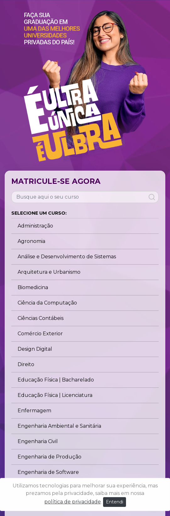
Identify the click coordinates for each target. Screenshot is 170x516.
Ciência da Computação (47, 303)
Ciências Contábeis (40, 318)
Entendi (114, 502)
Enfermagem (34, 411)
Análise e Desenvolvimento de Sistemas (67, 257)
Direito (26, 364)
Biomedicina (33, 287)
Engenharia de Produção (49, 457)
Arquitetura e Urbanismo (49, 272)
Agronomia (31, 241)
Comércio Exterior (40, 334)
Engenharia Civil (38, 441)
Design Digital (35, 349)
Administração (35, 226)
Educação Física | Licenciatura (55, 395)
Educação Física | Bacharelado (56, 380)
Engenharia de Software (48, 472)
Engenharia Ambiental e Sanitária (59, 426)
